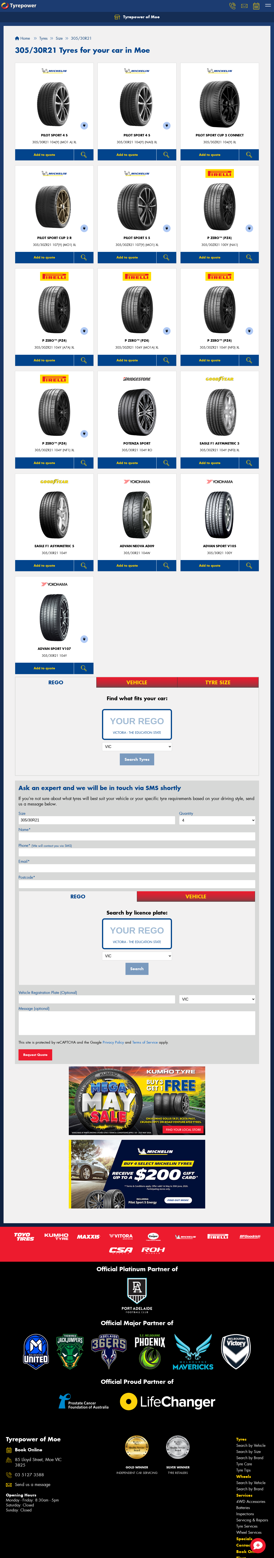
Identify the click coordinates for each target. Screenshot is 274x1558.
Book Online (248, 1551)
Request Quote (35, 1055)
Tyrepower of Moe (137, 17)
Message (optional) (34, 1008)
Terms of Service (145, 1042)
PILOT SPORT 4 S (54, 135)
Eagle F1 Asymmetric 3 (219, 443)
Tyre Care (244, 1464)
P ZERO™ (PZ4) (219, 238)
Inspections (245, 1513)
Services (244, 1495)
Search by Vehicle (250, 1445)
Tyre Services (246, 1526)
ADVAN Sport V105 (219, 546)
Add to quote (44, 155)
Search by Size (248, 1451)
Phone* (45, 845)
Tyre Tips (243, 1470)
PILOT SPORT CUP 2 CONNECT (220, 135)
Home (22, 38)
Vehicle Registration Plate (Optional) (48, 992)
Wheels (243, 1476)
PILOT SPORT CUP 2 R (54, 238)
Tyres (241, 1439)
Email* (24, 861)
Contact (243, 1545)
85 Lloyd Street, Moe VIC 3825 (38, 1462)
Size (22, 813)
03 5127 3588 (29, 1475)
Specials (244, 1538)
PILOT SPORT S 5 (137, 238)
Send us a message (32, 1484)
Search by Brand (249, 1457)
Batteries (243, 1507)
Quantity (186, 813)
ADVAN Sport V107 (54, 649)
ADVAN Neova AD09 (137, 546)
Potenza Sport (136, 443)
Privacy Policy (113, 1042)
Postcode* (27, 877)
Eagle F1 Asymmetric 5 (54, 546)
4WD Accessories (250, 1501)
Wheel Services (248, 1532)
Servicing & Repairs (252, 1520)
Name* (25, 829)
